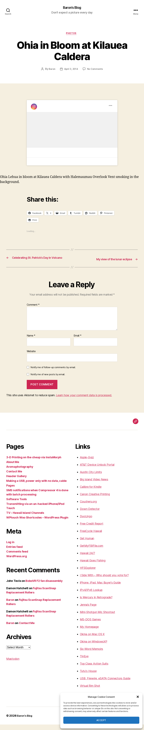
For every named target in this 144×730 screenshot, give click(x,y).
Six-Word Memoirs (91, 654)
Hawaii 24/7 (87, 558)
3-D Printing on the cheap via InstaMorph (33, 462)
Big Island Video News (94, 485)
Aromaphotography (19, 472)
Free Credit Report (91, 529)
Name (31, 341)
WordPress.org (16, 561)
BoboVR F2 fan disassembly (44, 586)
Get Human (87, 543)
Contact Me (14, 477)
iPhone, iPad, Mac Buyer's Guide (100, 588)
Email (77, 341)
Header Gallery (16, 481)
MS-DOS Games (90, 625)
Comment (33, 310)
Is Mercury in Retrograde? (96, 602)
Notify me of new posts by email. (47, 379)
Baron (51, 70)
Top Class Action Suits (94, 669)
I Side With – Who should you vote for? (104, 580)
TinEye (84, 661)
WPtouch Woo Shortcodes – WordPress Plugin (37, 523)
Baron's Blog (72, 8)
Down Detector (90, 514)
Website (31, 356)
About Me (12, 467)
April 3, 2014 (71, 70)
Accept (101, 720)
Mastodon (12, 664)
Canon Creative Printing (95, 499)
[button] (137, 696)
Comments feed (17, 557)
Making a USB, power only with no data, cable (36, 486)
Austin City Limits (91, 477)
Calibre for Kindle (90, 492)
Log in (10, 547)
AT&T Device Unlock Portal (97, 470)
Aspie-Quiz (87, 462)
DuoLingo (86, 521)
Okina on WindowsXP (93, 647)
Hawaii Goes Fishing (93, 566)
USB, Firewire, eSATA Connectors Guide (105, 683)
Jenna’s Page (88, 610)
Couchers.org (88, 507)
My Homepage (89, 632)
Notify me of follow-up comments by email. (53, 372)
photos (72, 34)
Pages (10, 491)
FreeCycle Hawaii (91, 536)
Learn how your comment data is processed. (84, 400)
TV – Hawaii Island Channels (25, 518)
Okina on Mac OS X (92, 639)
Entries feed (14, 552)
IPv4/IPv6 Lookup (91, 595)
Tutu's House (88, 676)
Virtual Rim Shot (90, 691)
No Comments (95, 70)
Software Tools (16, 504)
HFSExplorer (88, 573)
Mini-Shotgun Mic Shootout (97, 617)
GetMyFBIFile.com (91, 551)
